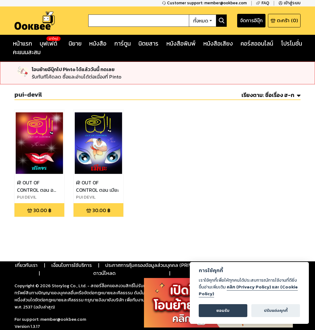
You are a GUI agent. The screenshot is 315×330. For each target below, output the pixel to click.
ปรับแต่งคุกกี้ (276, 310)
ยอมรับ (222, 310)
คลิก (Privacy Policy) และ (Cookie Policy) (248, 290)
